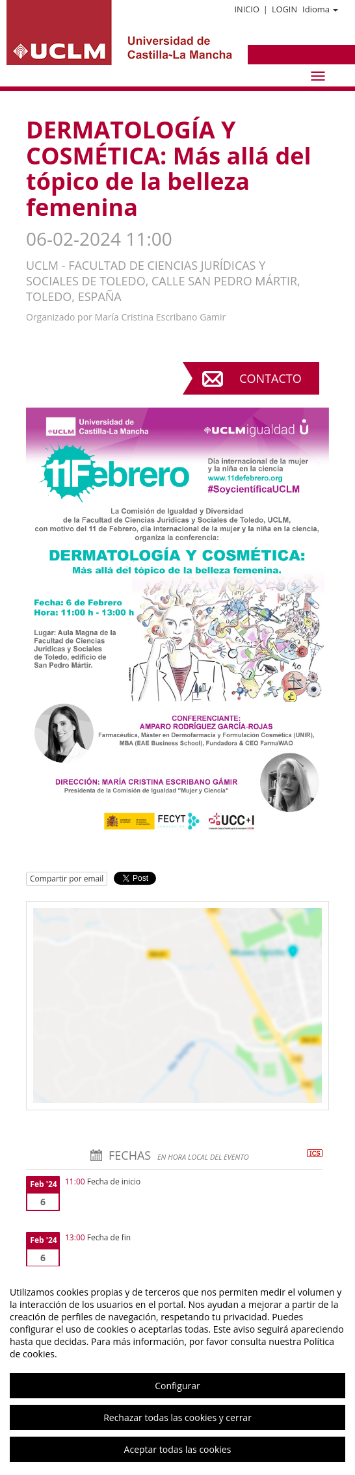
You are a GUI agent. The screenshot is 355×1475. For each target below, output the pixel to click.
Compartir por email (66, 878)
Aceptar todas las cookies (177, 1449)
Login (284, 9)
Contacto (270, 378)
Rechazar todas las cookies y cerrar (177, 1417)
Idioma (320, 9)
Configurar (177, 1385)
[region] (177, 1370)
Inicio (246, 9)
